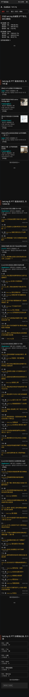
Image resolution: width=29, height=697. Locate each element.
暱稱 (21, 11)
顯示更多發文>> (14, 162)
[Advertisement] (14, 61)
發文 (12, 11)
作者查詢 (7, 7)
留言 (16, 11)
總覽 (3, 11)
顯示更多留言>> (14, 597)
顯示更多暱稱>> (14, 680)
